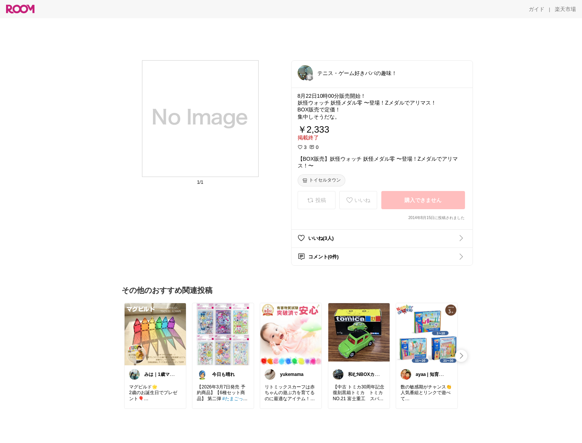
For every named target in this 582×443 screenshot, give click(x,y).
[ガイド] (537, 9)
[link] (155, 334)
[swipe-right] (461, 356)
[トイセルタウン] (321, 180)
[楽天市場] (565, 9)
